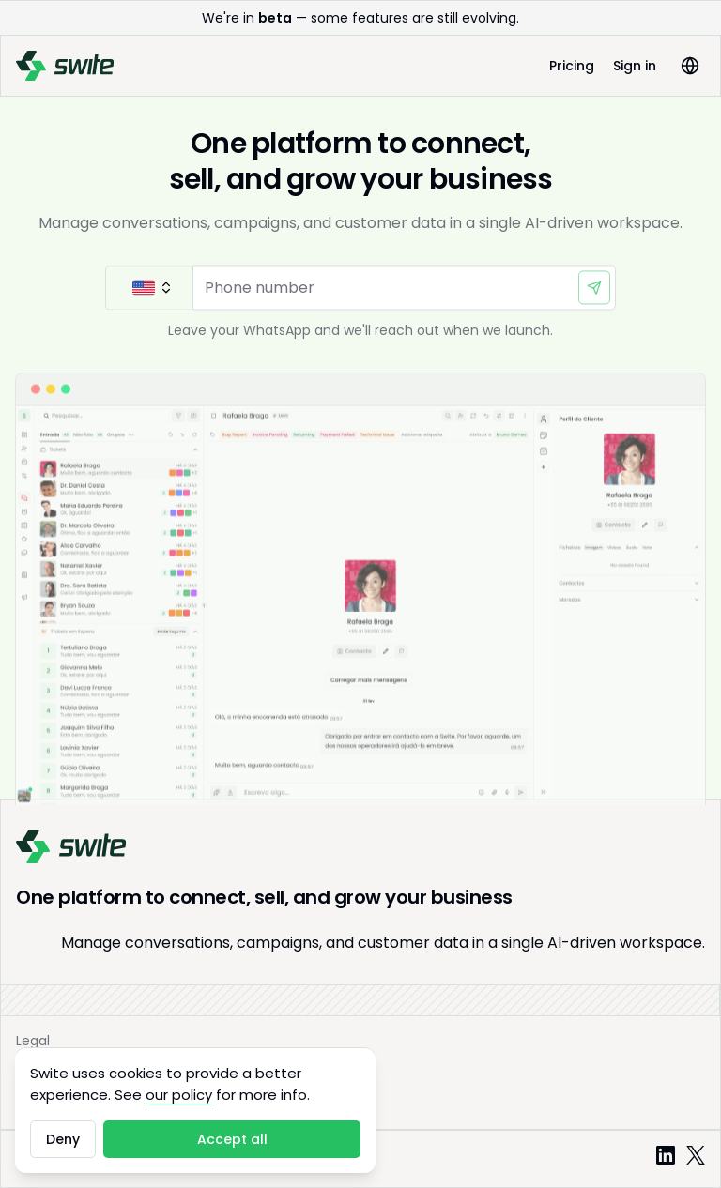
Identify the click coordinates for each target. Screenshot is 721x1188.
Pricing (571, 65)
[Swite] (65, 66)
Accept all (232, 1139)
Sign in (634, 65)
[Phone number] (404, 289)
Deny (63, 1139)
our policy (179, 1094)
